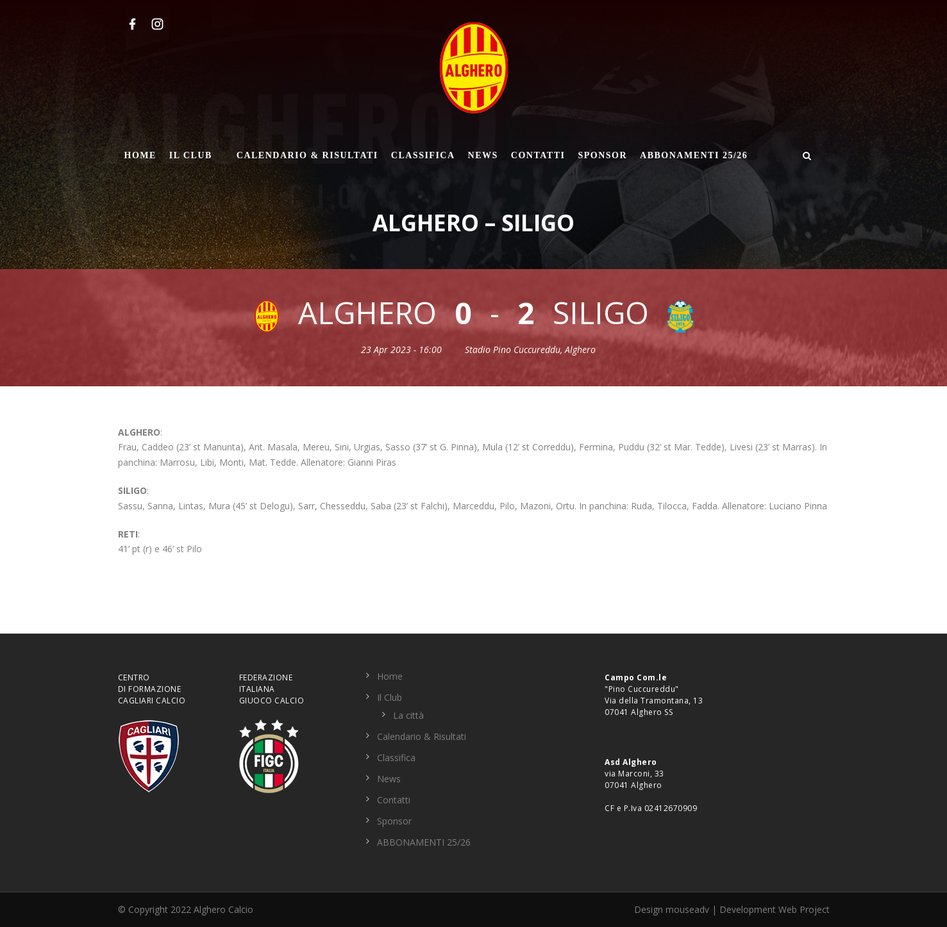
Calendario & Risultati (307, 155)
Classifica (423, 155)
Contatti (538, 155)
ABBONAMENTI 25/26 (694, 155)
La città (408, 715)
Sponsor (602, 155)
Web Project (804, 909)
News (483, 155)
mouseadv (687, 909)
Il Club (190, 155)
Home (140, 155)
